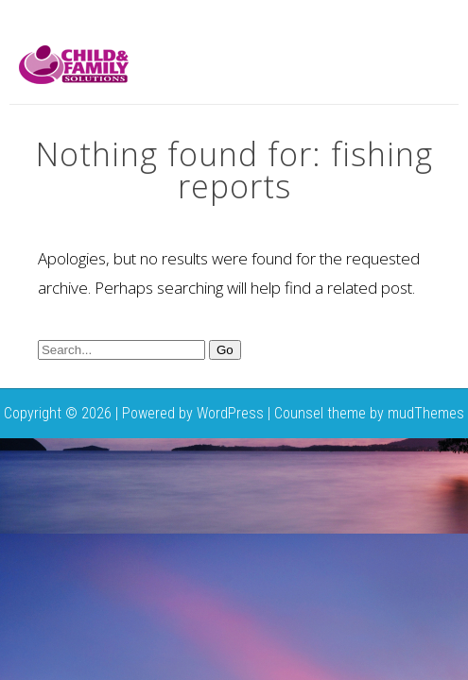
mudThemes (426, 413)
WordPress (230, 413)
